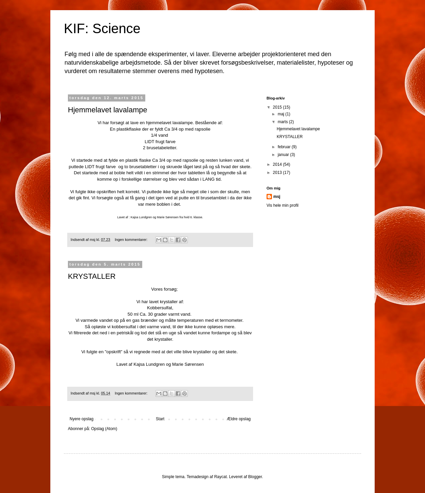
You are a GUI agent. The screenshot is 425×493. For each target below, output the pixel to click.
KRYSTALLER (92, 276)
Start (160, 419)
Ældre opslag (239, 419)
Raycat (220, 476)
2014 (278, 164)
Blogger (255, 476)
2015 (278, 107)
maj (281, 114)
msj (276, 196)
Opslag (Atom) (104, 428)
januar (284, 154)
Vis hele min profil (283, 205)
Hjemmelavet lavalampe (107, 110)
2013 (278, 172)
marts (283, 121)
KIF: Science (102, 28)
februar (285, 146)
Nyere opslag (82, 419)
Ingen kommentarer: (132, 240)
